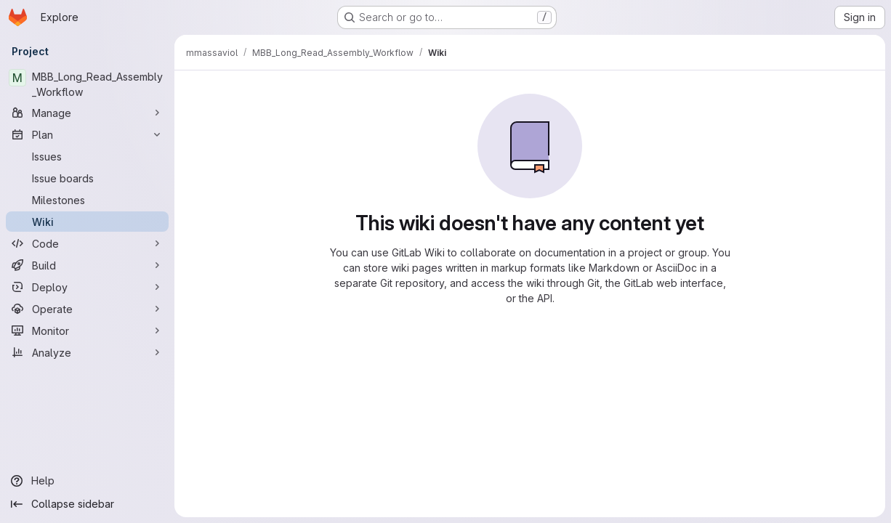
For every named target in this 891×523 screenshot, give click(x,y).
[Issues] (87, 156)
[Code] (87, 243)
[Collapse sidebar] (87, 504)
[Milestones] (87, 200)
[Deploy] (87, 287)
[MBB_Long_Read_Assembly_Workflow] (87, 84)
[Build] (87, 265)
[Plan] (87, 134)
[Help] (87, 481)
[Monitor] (87, 330)
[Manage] (87, 112)
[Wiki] (87, 221)
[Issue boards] (87, 178)
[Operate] (87, 309)
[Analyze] (87, 352)
